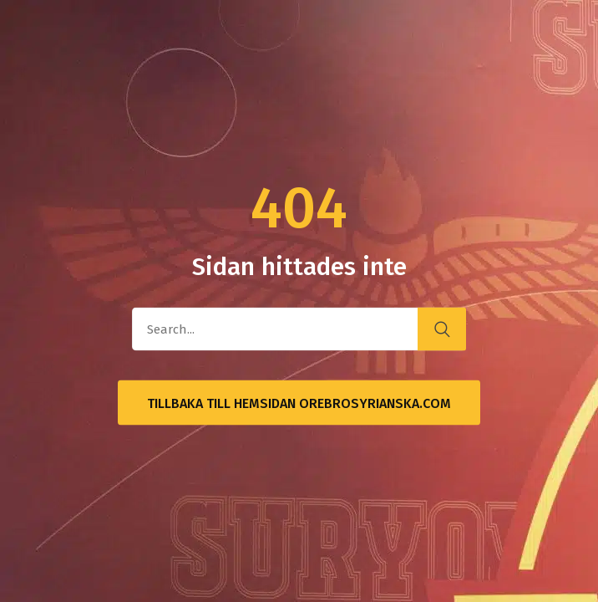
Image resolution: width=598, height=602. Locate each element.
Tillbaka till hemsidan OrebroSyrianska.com (299, 403)
